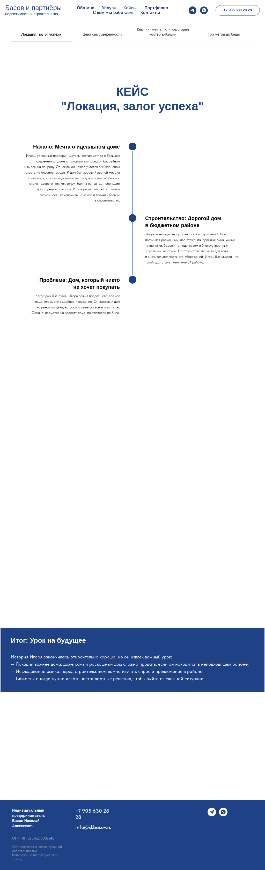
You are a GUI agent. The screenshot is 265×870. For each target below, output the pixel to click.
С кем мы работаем (113, 12)
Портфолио (156, 8)
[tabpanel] (132, 189)
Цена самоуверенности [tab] (102, 34)
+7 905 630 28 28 (92, 814)
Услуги (109, 8)
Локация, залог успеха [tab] (41, 34)
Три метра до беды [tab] (224, 34)
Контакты (150, 12)
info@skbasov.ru (93, 827)
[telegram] (192, 10)
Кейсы (130, 8)
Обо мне (85, 8)
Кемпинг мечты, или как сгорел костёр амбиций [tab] (163, 31)
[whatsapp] (204, 10)
